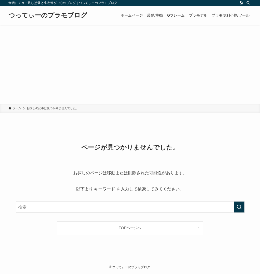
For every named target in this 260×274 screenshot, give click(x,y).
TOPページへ (130, 228)
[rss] (241, 3)
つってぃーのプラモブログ (47, 15)
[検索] (248, 3)
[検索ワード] (130, 207)
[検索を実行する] (239, 207)
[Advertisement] (130, 64)
